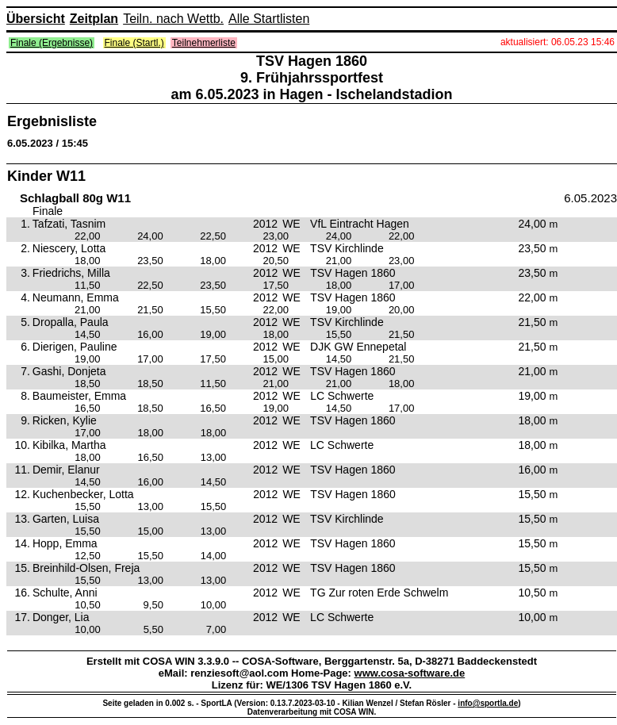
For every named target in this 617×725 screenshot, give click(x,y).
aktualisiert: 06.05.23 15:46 (557, 42)
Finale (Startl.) (134, 42)
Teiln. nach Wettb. (173, 18)
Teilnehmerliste (204, 42)
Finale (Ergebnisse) (51, 42)
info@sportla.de (488, 703)
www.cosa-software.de (410, 673)
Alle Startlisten (268, 18)
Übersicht (35, 18)
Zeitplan (94, 18)
